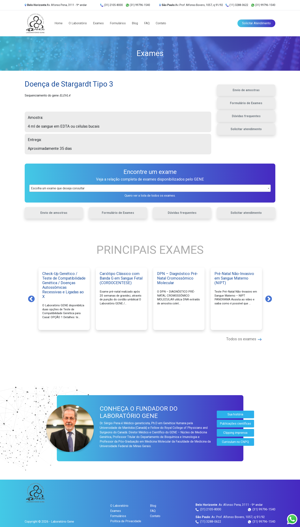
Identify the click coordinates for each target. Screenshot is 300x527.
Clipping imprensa (235, 433)
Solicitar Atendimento (256, 23)
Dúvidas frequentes (246, 116)
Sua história (235, 414)
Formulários (118, 23)
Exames (98, 23)
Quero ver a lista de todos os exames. (150, 195)
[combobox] (150, 188)
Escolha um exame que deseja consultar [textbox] (58, 188)
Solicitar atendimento (246, 129)
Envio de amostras (246, 90)
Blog (135, 23)
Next (269, 299)
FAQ (147, 23)
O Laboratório (78, 23)
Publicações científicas (235, 423)
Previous (31, 299)
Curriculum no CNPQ (235, 442)
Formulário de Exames (246, 103)
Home (59, 23)
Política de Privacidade (125, 521)
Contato (161, 23)
